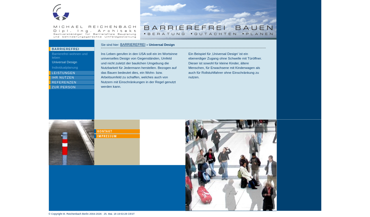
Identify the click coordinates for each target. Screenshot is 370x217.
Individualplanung (65, 67)
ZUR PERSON (64, 87)
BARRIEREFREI (65, 49)
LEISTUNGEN (63, 73)
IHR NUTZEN (63, 77)
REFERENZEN (64, 82)
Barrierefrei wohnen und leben (69, 55)
